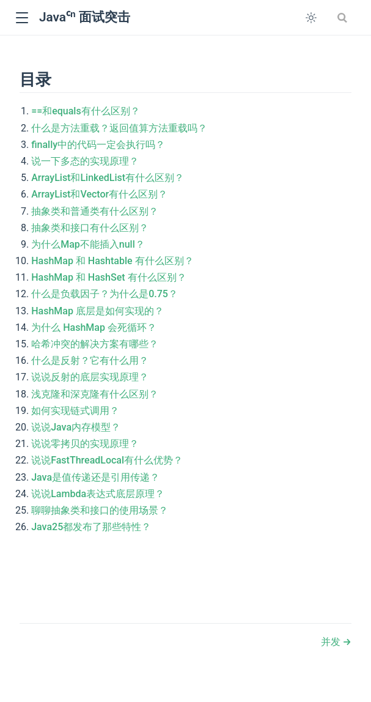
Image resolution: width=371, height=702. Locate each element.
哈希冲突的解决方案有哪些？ (94, 344)
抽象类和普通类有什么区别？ (94, 211)
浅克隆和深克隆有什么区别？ (94, 394)
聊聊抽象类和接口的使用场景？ (99, 510)
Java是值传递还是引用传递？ (95, 477)
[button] (22, 18)
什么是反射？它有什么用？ (90, 360)
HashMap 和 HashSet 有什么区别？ (108, 277)
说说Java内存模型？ (75, 427)
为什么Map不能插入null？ (88, 244)
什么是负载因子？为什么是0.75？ (104, 294)
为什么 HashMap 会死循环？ (93, 327)
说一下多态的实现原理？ (85, 161)
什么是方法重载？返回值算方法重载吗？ (119, 128)
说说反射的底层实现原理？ (90, 377)
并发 (332, 642)
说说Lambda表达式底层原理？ (97, 494)
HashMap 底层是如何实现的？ (97, 311)
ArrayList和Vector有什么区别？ (99, 194)
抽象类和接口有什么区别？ (90, 228)
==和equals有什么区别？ (85, 111)
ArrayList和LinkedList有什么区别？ (107, 177)
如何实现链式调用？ (75, 410)
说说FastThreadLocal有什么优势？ (107, 460)
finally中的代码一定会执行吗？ (98, 144)
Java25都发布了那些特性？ (91, 527)
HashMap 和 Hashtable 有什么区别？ (112, 261)
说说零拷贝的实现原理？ (85, 443)
